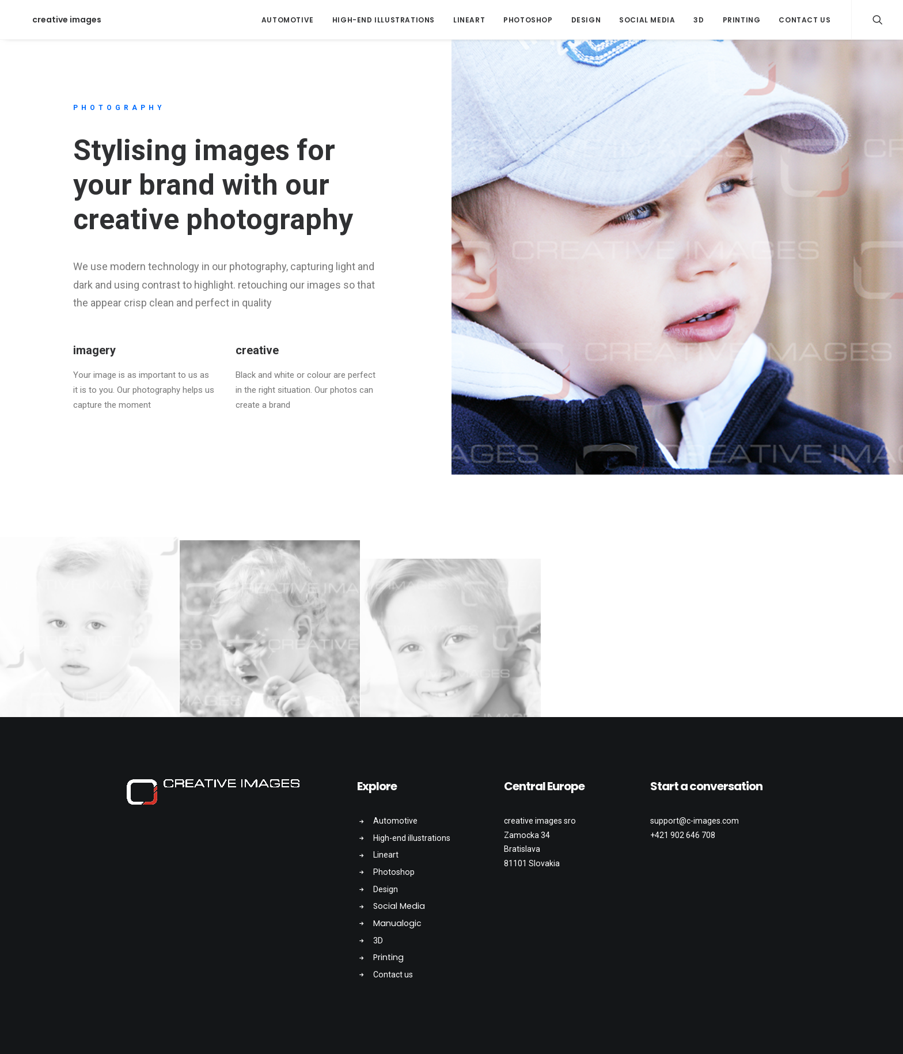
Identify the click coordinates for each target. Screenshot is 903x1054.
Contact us (804, 20)
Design (586, 20)
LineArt (469, 20)
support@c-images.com (694, 820)
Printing (742, 20)
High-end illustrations (383, 20)
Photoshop (527, 20)
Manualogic (397, 923)
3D (698, 20)
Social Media (647, 20)
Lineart (386, 854)
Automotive (287, 20)
